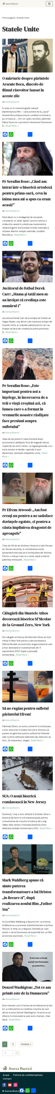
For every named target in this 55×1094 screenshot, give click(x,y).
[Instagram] (15, 1085)
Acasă (6, 1075)
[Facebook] (4, 1085)
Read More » (12, 125)
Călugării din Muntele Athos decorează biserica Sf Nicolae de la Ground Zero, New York (26, 619)
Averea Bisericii (12, 102)
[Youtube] (10, 1085)
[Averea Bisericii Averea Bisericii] (11, 3)
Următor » (26, 1044)
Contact (7, 1078)
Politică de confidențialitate (28, 1075)
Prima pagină (8, 17)
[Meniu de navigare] (49, 3)
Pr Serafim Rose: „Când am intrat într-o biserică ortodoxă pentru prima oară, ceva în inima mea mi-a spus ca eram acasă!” (27, 193)
